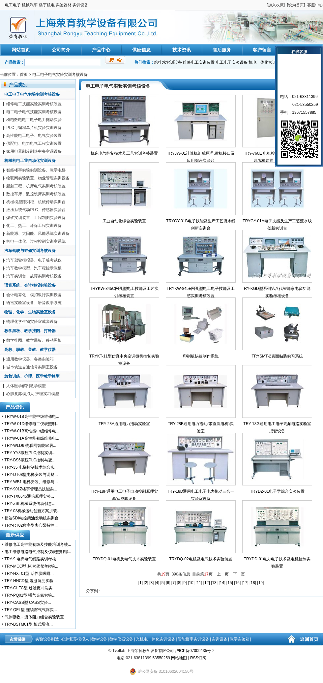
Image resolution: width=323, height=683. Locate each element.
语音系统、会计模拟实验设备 (30, 285)
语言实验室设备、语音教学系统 (34, 302)
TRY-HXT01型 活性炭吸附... (28, 573)
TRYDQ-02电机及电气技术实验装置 (200, 559)
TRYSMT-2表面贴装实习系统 (277, 356)
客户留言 (262, 49)
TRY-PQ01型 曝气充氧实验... (29, 595)
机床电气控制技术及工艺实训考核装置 (124, 153)
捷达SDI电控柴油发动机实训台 (32, 518)
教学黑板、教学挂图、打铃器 (30, 330)
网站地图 (179, 658)
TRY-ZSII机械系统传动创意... (29, 503)
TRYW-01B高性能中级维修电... (31, 416)
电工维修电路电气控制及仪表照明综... (38, 551)
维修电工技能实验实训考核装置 (34, 104)
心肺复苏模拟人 (75, 639)
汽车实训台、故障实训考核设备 (34, 276)
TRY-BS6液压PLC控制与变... (29, 460)
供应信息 (141, 49)
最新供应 (15, 535)
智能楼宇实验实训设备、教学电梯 (36, 170)
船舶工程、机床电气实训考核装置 (36, 186)
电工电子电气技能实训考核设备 (34, 111)
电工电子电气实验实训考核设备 (60, 74)
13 (214, 582)
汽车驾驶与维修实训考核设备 (30, 250)
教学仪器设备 (121, 639)
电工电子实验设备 (232, 62)
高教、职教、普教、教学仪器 (30, 349)
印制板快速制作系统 (201, 356)
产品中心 (101, 49)
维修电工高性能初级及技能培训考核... (38, 544)
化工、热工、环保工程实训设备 (34, 225)
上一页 (223, 574)
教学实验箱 (240, 639)
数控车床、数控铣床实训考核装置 (36, 194)
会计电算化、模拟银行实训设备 (34, 295)
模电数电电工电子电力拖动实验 (34, 119)
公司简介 (61, 49)
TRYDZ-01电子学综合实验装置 (277, 491)
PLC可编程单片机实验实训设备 (33, 127)
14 (222, 582)
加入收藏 (276, 5)
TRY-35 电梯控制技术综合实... (30, 467)
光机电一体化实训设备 (155, 639)
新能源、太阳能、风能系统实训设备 (38, 233)
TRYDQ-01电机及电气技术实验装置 (124, 559)
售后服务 (222, 49)
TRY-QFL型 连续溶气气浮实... (30, 609)
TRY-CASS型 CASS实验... (27, 602)
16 (237, 582)
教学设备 (99, 639)
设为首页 (296, 5)
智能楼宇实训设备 (193, 639)
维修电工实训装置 (199, 62)
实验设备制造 (47, 639)
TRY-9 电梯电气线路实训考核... (31, 559)
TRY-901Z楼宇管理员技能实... (30, 489)
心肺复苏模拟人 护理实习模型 (32, 393)
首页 (24, 74)
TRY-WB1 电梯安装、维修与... (31, 482)
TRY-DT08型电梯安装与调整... (31, 474)
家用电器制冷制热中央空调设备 (34, 151)
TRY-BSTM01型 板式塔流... (28, 624)
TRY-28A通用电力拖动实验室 (124, 423)
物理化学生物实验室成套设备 (32, 321)
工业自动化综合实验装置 (124, 221)
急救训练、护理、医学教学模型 (32, 376)
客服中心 (315, 5)
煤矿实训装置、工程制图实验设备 (36, 217)
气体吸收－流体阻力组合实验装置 (34, 617)
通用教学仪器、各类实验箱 (30, 359)
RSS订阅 (198, 658)
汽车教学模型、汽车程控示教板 (34, 268)
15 (229, 582)
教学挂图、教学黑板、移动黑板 (34, 340)
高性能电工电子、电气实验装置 (34, 135)
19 (260, 582)
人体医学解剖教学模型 (26, 386)
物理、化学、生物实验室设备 (30, 312)
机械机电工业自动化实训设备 (30, 160)
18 (252, 582)
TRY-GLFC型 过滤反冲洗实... (30, 588)
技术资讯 (181, 49)
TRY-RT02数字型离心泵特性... (31, 525)
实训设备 (219, 639)
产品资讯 (15, 407)
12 (206, 582)
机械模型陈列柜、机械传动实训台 (36, 202)
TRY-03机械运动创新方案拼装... (32, 511)
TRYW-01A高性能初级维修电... (31, 438)
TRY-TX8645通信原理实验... (29, 496)
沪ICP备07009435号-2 (195, 650)
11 (199, 582)
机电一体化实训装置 (266, 62)
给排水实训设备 (168, 62)
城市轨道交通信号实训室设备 (32, 367)
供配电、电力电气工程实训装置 (34, 143)
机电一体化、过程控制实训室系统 (36, 241)
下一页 (239, 574)
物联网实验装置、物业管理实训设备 (38, 178)
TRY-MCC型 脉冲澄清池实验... (31, 566)
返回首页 (309, 639)
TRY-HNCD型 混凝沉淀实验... (30, 580)
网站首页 (21, 49)
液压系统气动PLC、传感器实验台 (35, 209)
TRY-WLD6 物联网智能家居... (30, 445)
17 (245, 582)
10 (191, 582)
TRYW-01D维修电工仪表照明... (31, 423)
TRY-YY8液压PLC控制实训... (29, 452)
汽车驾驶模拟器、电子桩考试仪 (34, 260)
